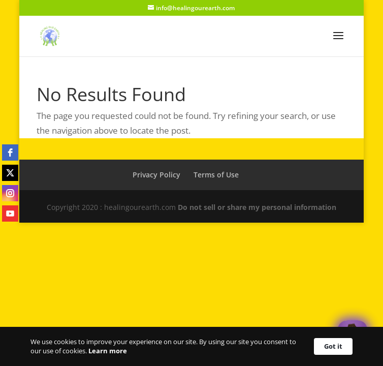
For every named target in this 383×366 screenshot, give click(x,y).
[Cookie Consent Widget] (191, 346)
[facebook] (10, 152)
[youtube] (10, 213)
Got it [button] (333, 346)
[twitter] (10, 173)
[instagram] (10, 193)
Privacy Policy (156, 174)
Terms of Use (216, 174)
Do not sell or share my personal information (257, 207)
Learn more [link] (107, 350)
